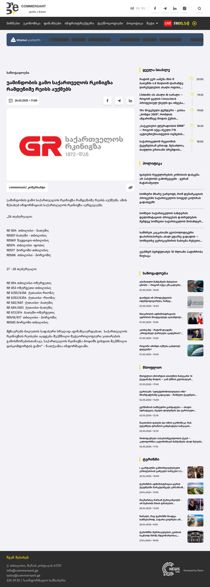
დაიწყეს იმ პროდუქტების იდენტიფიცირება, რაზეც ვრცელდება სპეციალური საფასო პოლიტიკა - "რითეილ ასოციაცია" (160, 299)
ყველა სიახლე (156, 70)
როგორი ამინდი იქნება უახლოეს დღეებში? (159, 348)
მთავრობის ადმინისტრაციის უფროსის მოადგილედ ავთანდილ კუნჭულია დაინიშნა (160, 316)
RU (143, 8)
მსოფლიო (152, 367)
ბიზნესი (13, 23)
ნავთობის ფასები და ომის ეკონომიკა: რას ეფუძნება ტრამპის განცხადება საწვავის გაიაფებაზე (165, 424)
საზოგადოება (18, 73)
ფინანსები (52, 23)
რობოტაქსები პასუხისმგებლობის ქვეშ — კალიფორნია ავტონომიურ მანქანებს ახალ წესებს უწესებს (170, 440)
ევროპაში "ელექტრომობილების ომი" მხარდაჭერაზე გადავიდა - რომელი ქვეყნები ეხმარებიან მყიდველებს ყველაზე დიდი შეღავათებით (167, 393)
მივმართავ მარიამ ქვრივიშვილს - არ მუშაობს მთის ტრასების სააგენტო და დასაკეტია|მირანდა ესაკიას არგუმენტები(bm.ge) (160, 502)
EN (138, 8)
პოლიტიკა (134, 23)
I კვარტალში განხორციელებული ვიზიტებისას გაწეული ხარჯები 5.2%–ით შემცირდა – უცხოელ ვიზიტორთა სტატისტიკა (162, 469)
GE (132, 8)
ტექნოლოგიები (110, 23)
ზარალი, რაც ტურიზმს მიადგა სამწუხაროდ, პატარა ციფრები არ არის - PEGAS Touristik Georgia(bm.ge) (161, 518)
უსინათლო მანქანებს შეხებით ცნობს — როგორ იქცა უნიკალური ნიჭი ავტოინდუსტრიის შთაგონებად (161, 283)
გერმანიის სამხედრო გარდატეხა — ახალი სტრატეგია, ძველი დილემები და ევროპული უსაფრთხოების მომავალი (166, 409)
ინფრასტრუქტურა (79, 23)
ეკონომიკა (31, 23)
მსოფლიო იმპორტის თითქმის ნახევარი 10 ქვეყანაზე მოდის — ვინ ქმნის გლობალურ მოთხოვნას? (165, 378)
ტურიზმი (151, 459)
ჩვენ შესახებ (18, 557)
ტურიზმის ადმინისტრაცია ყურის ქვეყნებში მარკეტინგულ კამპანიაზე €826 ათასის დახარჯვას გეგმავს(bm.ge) (161, 486)
